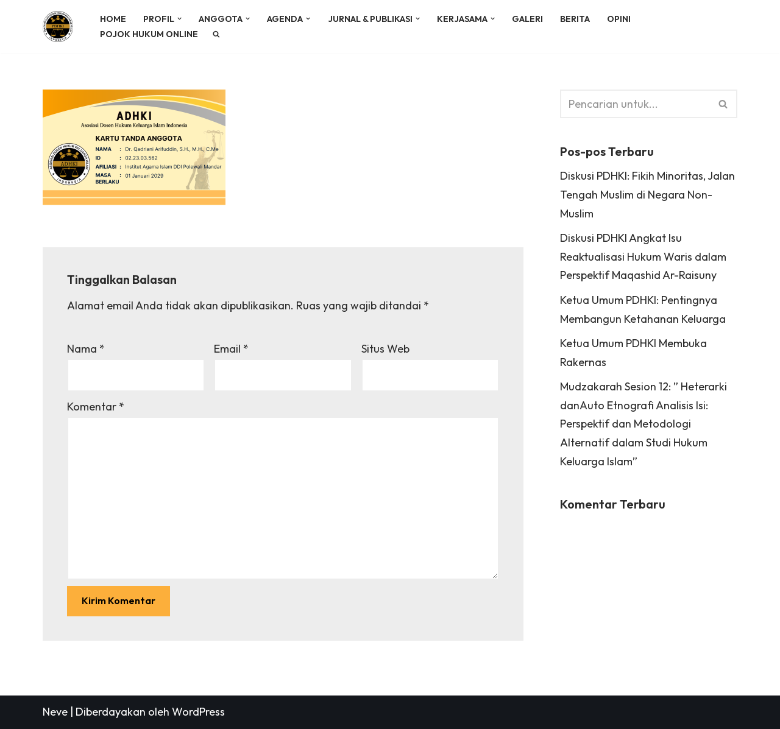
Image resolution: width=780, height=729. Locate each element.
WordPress (198, 712)
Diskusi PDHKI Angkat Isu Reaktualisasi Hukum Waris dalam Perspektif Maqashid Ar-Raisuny (643, 256)
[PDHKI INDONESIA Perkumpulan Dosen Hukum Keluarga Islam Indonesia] (61, 26)
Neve (55, 712)
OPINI (619, 18)
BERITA (575, 18)
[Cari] (635, 104)
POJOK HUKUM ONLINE (149, 34)
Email (231, 349)
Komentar (95, 407)
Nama (86, 349)
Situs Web (385, 349)
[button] (179, 18)
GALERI (527, 18)
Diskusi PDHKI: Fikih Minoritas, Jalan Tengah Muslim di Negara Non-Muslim (647, 194)
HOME (113, 18)
